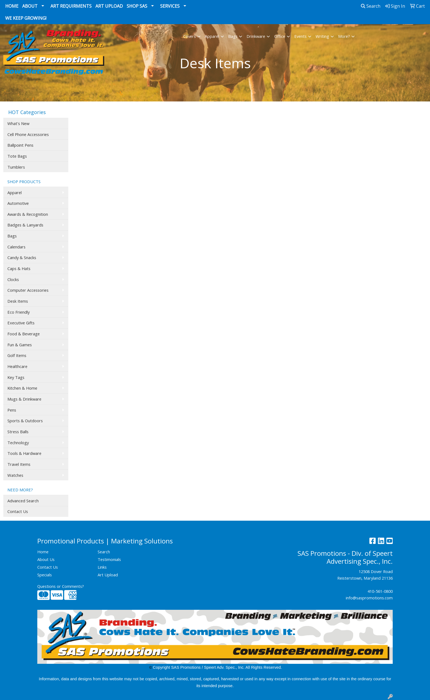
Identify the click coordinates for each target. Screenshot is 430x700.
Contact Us (17, 511)
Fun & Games (19, 344)
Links (102, 567)
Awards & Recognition (27, 214)
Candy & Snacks (21, 257)
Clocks (13, 279)
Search (370, 6)
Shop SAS (137, 6)
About (30, 6)
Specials (44, 574)
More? (344, 36)
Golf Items (16, 355)
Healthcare (17, 366)
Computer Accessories (28, 290)
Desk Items (17, 301)
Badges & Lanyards (25, 225)
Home (11, 6)
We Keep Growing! (25, 18)
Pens (11, 410)
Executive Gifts (21, 322)
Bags (232, 36)
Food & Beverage (23, 333)
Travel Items (18, 464)
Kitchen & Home (22, 388)
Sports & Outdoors (25, 420)
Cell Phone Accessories (28, 134)
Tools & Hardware (24, 453)
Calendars (16, 247)
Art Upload (109, 6)
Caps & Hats (18, 268)
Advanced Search (23, 500)
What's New (18, 123)
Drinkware (256, 36)
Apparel (212, 36)
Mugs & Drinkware (24, 399)
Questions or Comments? (60, 586)
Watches (15, 475)
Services (170, 6)
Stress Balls (18, 431)
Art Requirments (71, 6)
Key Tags (15, 377)
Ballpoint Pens (20, 145)
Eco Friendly (18, 312)
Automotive (18, 203)
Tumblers (16, 167)
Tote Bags (17, 156)
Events (300, 36)
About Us (46, 559)
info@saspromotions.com (369, 597)
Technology (18, 442)
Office (279, 36)
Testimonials (109, 559)
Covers (189, 36)
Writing (322, 36)
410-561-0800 (380, 591)
